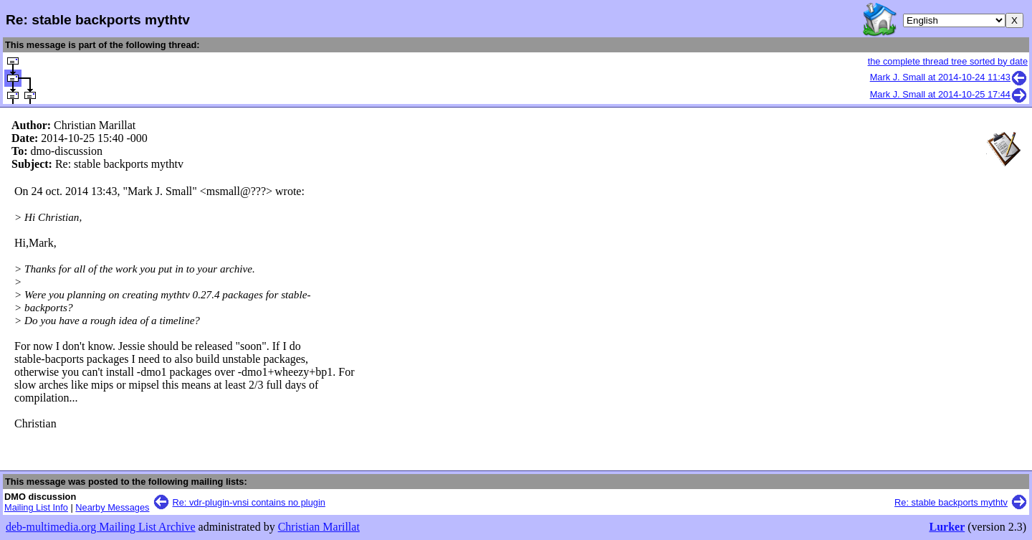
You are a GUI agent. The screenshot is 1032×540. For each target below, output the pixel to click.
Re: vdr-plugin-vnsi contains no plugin (249, 502)
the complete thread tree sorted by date (948, 61)
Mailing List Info (36, 507)
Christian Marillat (319, 527)
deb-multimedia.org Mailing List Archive (101, 527)
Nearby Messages (112, 507)
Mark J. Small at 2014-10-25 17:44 (949, 94)
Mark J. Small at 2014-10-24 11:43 (949, 77)
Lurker (947, 527)
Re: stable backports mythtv (951, 502)
